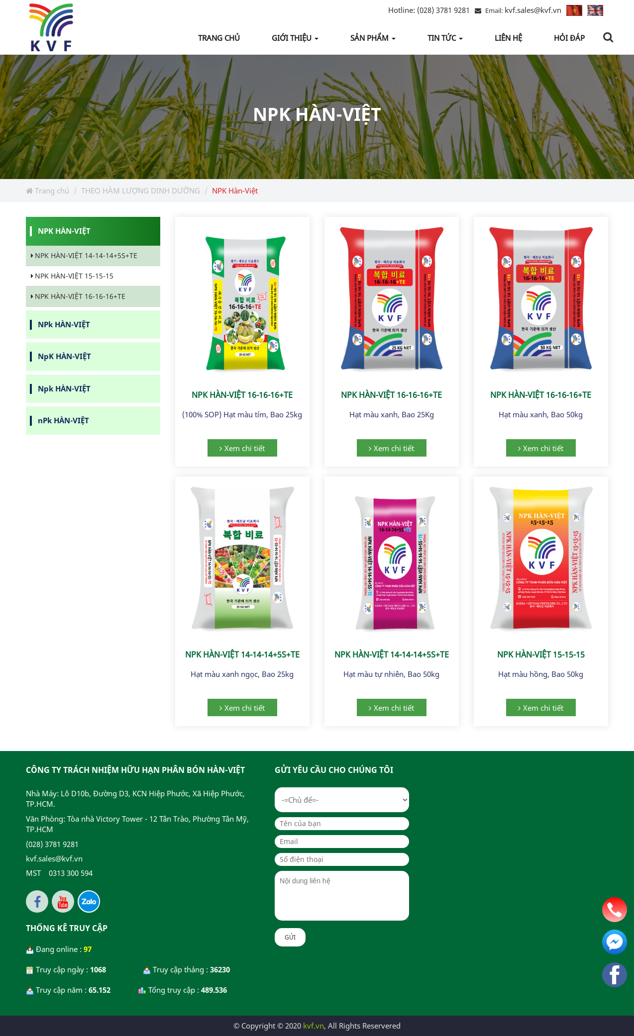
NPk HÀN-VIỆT (64, 324)
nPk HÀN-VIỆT (63, 420)
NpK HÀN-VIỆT (64, 356)
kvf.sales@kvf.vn (533, 10)
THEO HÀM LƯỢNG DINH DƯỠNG (140, 190)
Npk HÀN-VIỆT (64, 388)
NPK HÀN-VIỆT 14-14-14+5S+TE (242, 654)
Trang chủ (47, 190)
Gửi (290, 937)
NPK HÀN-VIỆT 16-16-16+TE (242, 394)
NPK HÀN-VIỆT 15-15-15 (541, 654)
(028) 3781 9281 (429, 10)
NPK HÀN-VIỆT (64, 231)
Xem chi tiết (244, 448)
